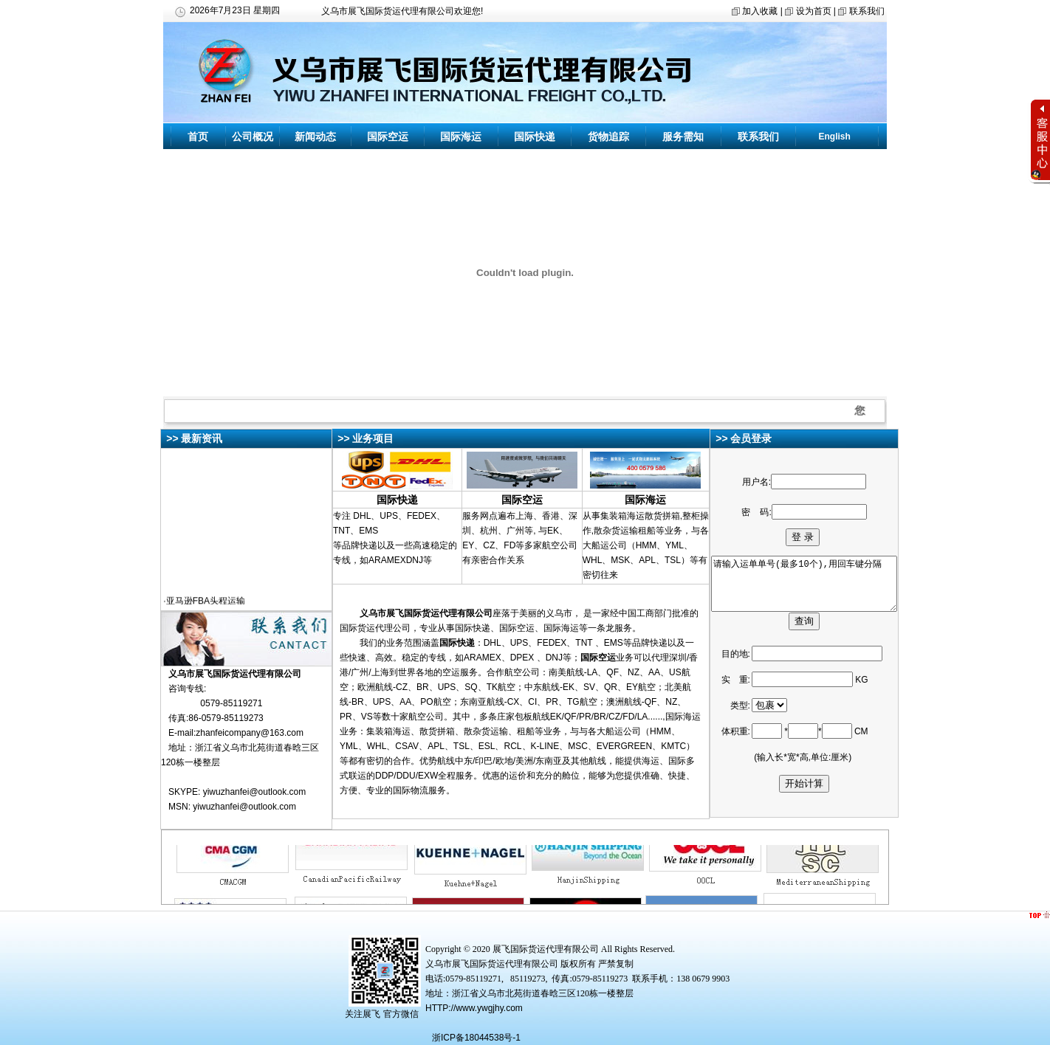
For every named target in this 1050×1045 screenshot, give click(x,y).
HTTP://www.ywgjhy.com (474, 1008)
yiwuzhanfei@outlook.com (254, 792)
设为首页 (813, 11)
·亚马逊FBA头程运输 (204, 604)
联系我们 (867, 11)
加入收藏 (760, 11)
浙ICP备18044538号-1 (476, 1037)
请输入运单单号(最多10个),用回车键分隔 (813, 584)
